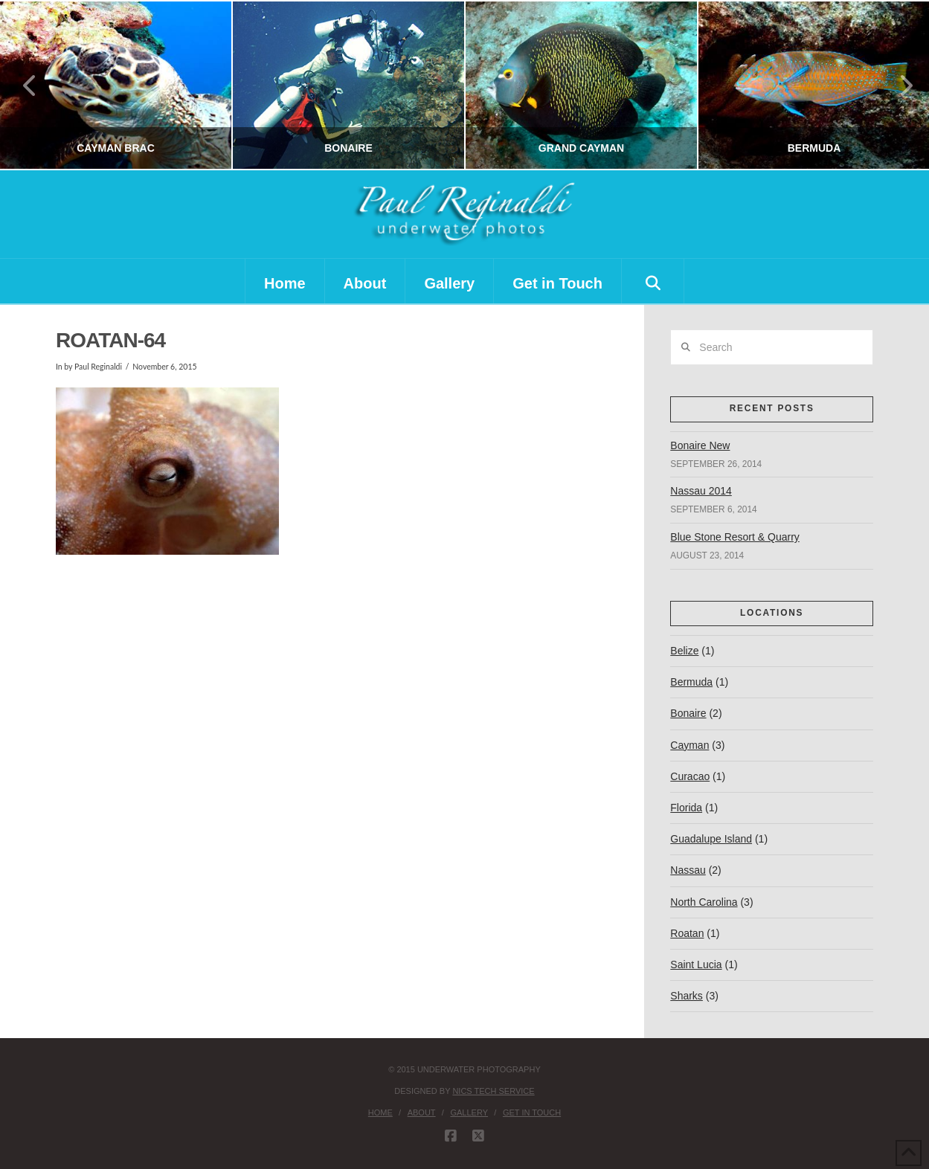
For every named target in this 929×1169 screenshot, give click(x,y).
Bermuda (691, 682)
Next (898, 85)
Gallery (469, 1112)
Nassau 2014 (701, 491)
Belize (684, 651)
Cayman (689, 745)
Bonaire (688, 713)
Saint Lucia (695, 964)
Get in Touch (532, 1112)
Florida (686, 808)
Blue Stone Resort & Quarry (735, 537)
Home (380, 1112)
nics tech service (493, 1090)
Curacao (690, 776)
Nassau (687, 870)
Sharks (686, 996)
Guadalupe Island (711, 839)
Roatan (687, 933)
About (422, 1112)
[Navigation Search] (653, 281)
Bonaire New (700, 445)
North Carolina (703, 902)
